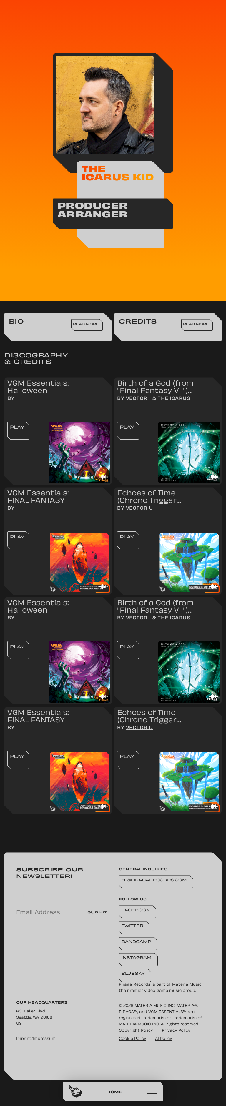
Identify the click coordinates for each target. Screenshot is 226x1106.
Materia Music (187, 985)
